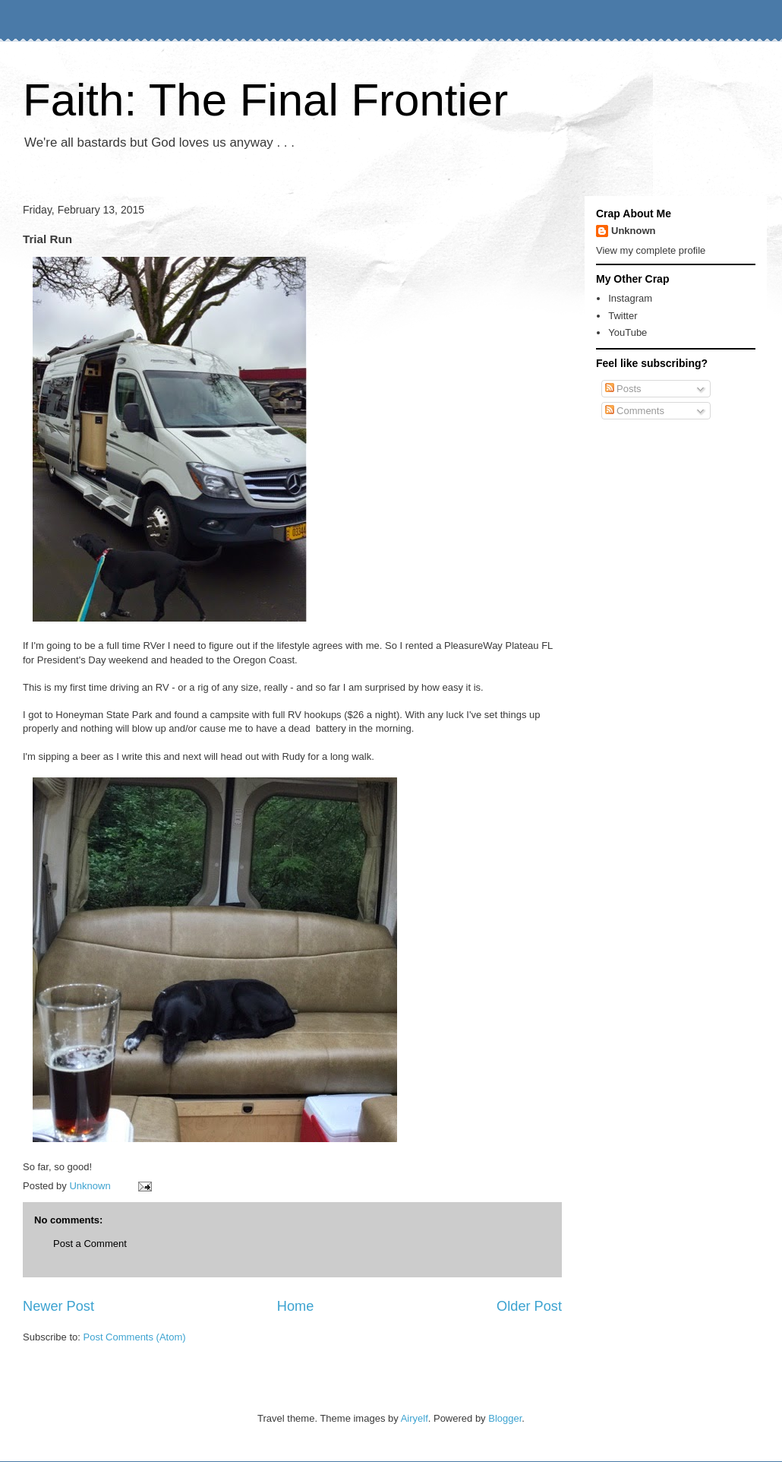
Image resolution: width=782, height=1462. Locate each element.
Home (295, 1306)
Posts (623, 388)
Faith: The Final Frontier (265, 99)
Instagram (630, 298)
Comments (634, 410)
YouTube (627, 332)
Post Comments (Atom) (135, 1337)
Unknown (633, 230)
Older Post (529, 1306)
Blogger (505, 1418)
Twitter (622, 315)
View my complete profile (650, 250)
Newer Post (58, 1306)
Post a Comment (90, 1243)
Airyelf (414, 1418)
